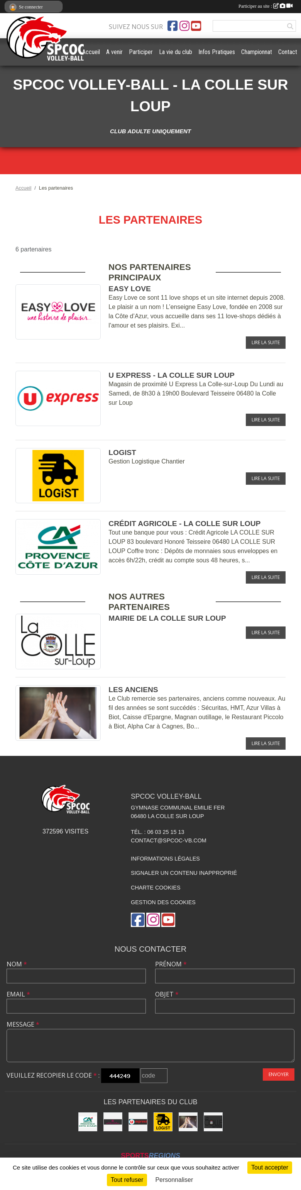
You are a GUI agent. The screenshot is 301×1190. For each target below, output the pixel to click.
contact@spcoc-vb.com (168, 840)
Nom (17, 964)
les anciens (133, 690)
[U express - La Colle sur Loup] (138, 1121)
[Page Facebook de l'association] (172, 26)
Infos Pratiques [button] (216, 52)
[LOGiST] (163, 1121)
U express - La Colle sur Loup (171, 375)
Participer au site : (265, 6)
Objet (167, 994)
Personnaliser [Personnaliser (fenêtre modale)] (174, 1179)
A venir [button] (114, 52)
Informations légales (165, 859)
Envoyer (279, 1074)
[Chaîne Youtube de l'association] (196, 26)
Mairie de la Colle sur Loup (167, 618)
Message (23, 1024)
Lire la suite (266, 342)
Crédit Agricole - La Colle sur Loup (184, 523)
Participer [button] (141, 52)
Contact (287, 52)
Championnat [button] (256, 52)
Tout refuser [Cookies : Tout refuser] (127, 1179)
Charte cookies (155, 887)
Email (18, 994)
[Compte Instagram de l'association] (184, 26)
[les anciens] (188, 1121)
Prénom (171, 964)
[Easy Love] (112, 1121)
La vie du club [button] (175, 52)
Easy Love (129, 289)
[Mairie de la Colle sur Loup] (213, 1121)
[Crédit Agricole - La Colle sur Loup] (87, 1121)
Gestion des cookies (163, 902)
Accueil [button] (91, 52)
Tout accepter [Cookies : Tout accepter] (269, 1167)
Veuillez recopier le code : (53, 1075)
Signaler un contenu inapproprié (184, 873)
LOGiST (122, 452)
